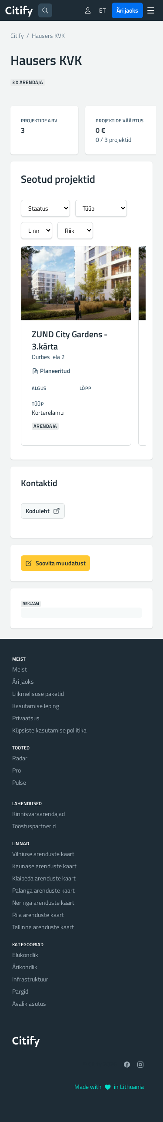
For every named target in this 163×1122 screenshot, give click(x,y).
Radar (19, 758)
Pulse (19, 782)
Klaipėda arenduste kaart (44, 878)
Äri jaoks (127, 10)
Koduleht (43, 510)
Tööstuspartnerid (34, 825)
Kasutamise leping (35, 705)
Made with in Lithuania (109, 1086)
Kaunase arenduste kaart (44, 865)
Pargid (20, 991)
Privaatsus (26, 717)
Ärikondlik (24, 966)
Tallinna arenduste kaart (43, 926)
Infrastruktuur (30, 979)
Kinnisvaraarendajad (38, 813)
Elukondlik (25, 954)
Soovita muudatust (55, 563)
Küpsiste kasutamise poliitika (49, 730)
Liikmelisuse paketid (38, 693)
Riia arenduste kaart (38, 914)
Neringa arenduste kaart (43, 902)
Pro (16, 770)
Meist (19, 669)
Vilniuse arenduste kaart (43, 853)
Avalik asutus (29, 1003)
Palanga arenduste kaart (43, 890)
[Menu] (151, 10)
